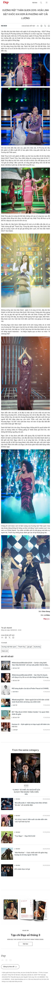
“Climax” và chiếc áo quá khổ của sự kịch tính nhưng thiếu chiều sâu (26, 792)
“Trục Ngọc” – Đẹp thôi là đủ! (25, 836)
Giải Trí (15, 705)
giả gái (29, 647)
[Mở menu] (46, 2)
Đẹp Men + (16, 691)
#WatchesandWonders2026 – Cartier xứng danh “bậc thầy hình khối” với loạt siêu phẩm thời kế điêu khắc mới (30, 665)
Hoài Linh (5, 651)
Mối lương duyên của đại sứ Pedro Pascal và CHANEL (30, 688)
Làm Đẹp (15, 729)
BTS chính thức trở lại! (22, 869)
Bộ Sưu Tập (16, 668)
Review (4, 26)
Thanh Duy (21, 647)
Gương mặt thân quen (9, 647)
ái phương (37, 647)
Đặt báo (34, 2)
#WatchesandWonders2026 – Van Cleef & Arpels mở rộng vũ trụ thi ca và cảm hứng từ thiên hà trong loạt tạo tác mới (30, 677)
